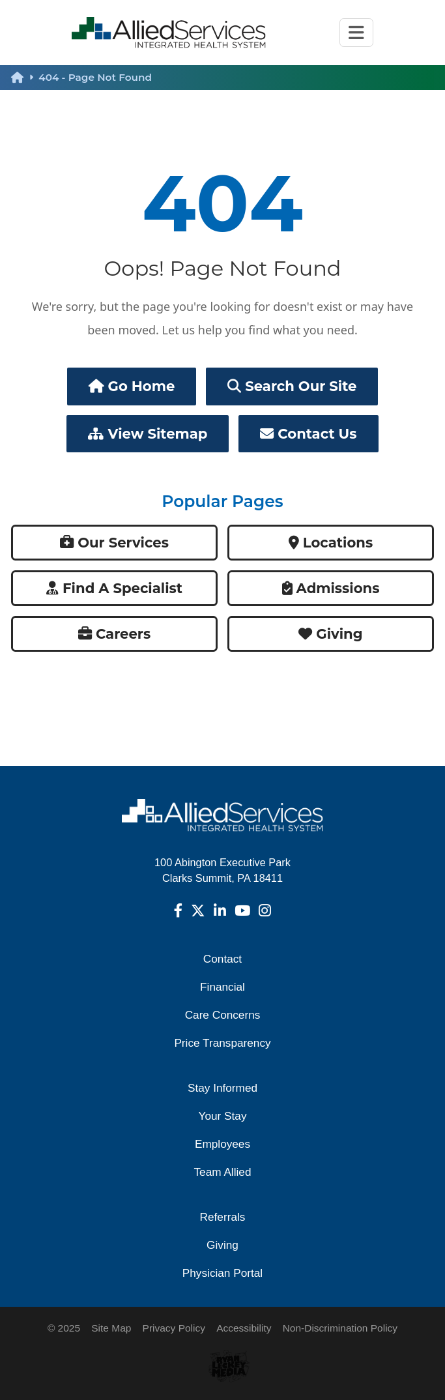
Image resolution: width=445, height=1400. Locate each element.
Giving (330, 634)
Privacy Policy (174, 1328)
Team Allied (222, 1171)
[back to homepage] (24, 77)
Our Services (114, 542)
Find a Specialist (114, 588)
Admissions (331, 588)
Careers (114, 634)
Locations (331, 542)
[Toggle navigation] (356, 32)
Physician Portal (222, 1272)
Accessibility (243, 1328)
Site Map (111, 1328)
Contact (222, 958)
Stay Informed (222, 1087)
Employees (222, 1143)
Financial (222, 986)
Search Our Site (291, 386)
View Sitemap (147, 434)
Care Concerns (223, 1014)
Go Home (132, 386)
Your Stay (223, 1115)
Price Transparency (222, 1042)
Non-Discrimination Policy (340, 1328)
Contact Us (308, 434)
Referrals (223, 1216)
